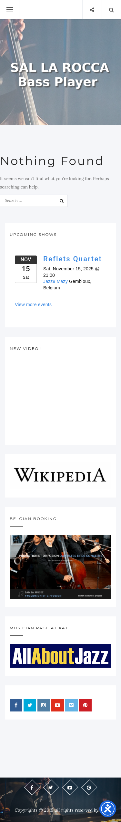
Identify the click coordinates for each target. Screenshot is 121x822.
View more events (33, 304)
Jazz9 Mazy (55, 281)
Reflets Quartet (72, 259)
